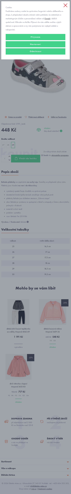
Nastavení (35, 44)
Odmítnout (35, 51)
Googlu (47, 18)
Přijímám (35, 37)
